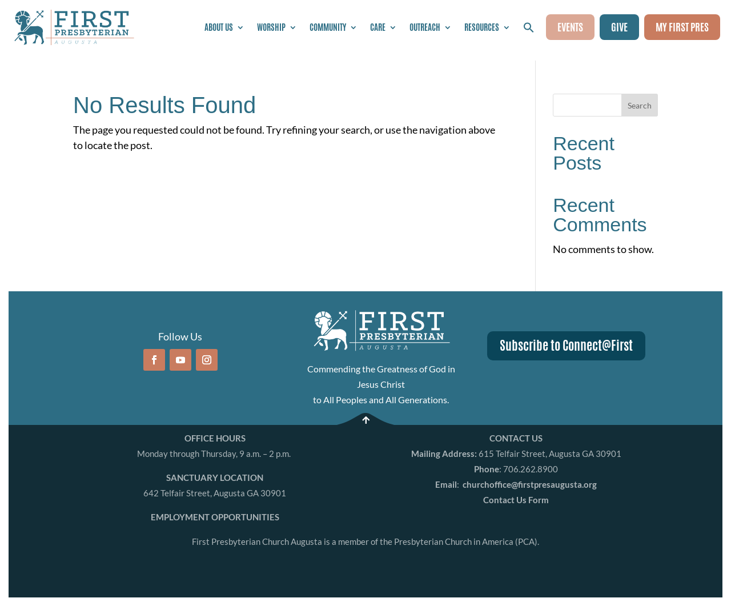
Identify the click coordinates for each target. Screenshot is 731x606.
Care (377, 27)
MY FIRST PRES (682, 26)
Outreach (424, 27)
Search (640, 105)
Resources (481, 27)
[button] (529, 27)
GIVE (619, 26)
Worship (271, 27)
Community (328, 27)
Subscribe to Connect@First (566, 345)
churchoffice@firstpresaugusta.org (530, 484)
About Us (218, 27)
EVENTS (570, 26)
